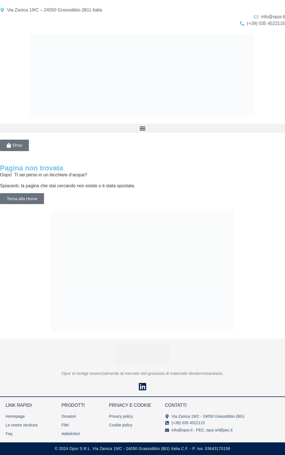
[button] (142, 128)
